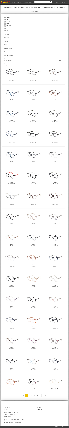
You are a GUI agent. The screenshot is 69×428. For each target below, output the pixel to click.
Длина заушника (8, 55)
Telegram (12, 422)
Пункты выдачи (16, 2)
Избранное (64, 2)
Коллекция (7, 17)
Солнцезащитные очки (48, 7)
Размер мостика (8, 51)
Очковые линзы (23, 7)
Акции (30, 2)
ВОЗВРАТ (6, 411)
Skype (6, 422)
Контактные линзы (34, 7)
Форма (6, 41)
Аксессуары (34, 11)
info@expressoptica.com (12, 421)
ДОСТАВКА (7, 407)
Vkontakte (18, 422)
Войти (58, 2)
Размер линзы (8, 48)
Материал (6, 37)
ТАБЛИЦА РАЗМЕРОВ (9, 414)
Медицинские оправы (10, 7)
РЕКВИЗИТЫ (39, 409)
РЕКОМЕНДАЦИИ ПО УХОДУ (11, 412)
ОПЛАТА (6, 409)
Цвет (5, 44)
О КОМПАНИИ (39, 411)
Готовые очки (61, 7)
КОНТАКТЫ (38, 407)
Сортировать (7, 58)
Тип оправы (7, 34)
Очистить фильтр (8, 63)
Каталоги (25, 2)
